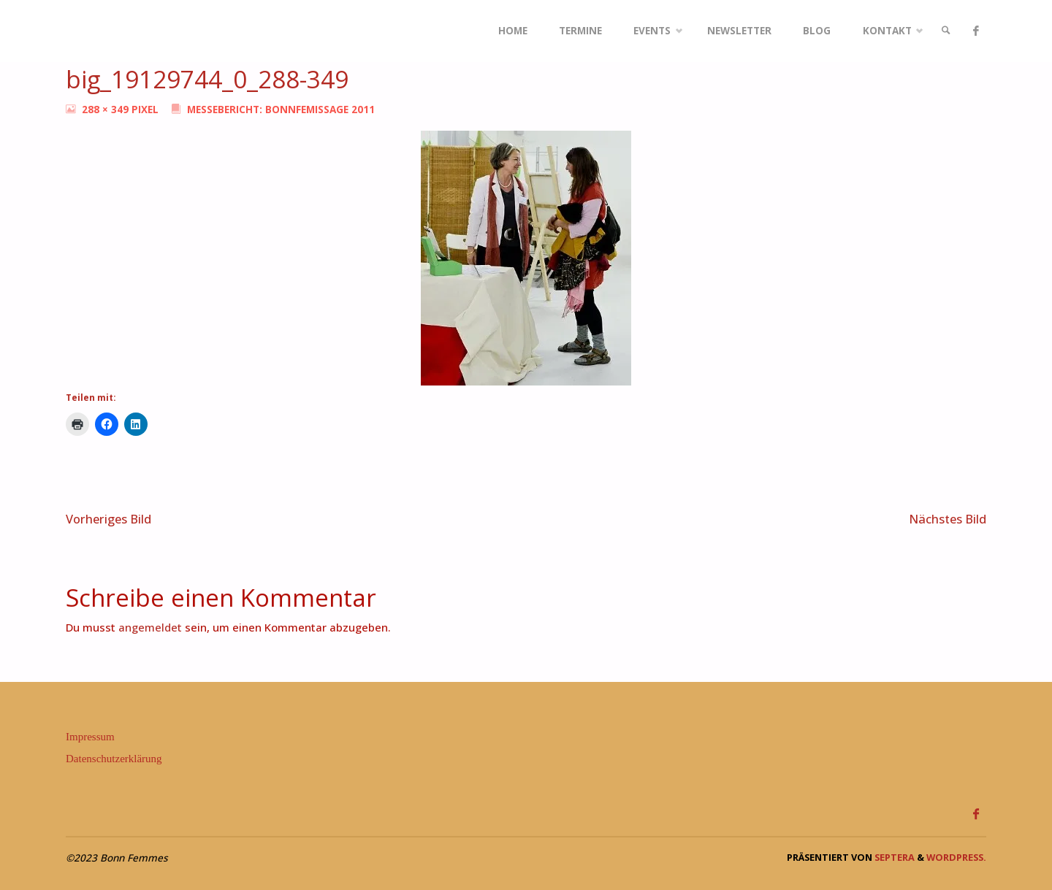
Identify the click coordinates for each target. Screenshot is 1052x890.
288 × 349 (107, 109)
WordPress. (956, 857)
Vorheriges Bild (108, 518)
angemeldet (150, 627)
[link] (946, 31)
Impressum (90, 737)
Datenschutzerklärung (114, 758)
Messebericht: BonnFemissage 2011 (281, 109)
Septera (893, 857)
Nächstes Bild (947, 518)
